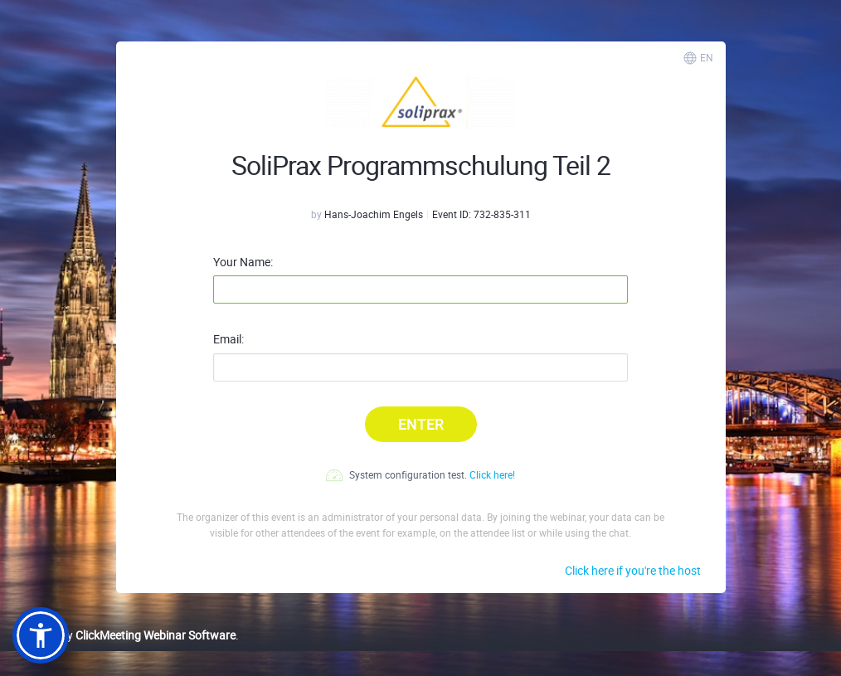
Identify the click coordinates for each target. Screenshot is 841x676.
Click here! (492, 474)
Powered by (124, 635)
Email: (228, 339)
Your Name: (243, 262)
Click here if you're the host (633, 570)
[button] (41, 635)
